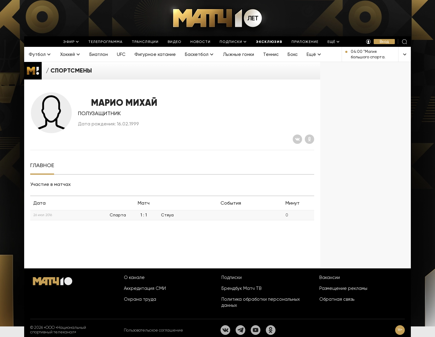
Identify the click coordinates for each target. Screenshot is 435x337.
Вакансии (329, 277)
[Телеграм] (240, 330)
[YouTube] (255, 330)
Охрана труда (140, 299)
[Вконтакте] (297, 139)
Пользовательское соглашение (153, 330)
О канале (134, 277)
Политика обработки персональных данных (260, 302)
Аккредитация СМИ (145, 288)
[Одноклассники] (309, 139)
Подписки (231, 277)
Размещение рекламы (343, 288)
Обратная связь (336, 299)
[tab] (42, 165)
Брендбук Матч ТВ (241, 288)
